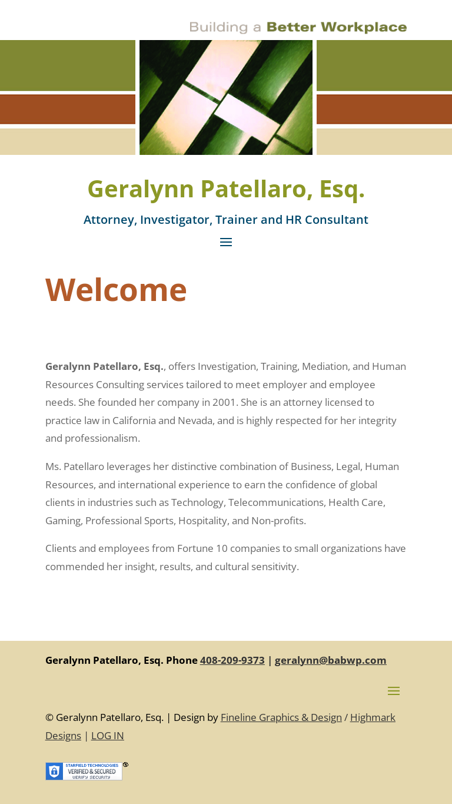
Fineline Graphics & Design (281, 717)
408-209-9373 (232, 660)
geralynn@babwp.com (331, 660)
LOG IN (107, 735)
